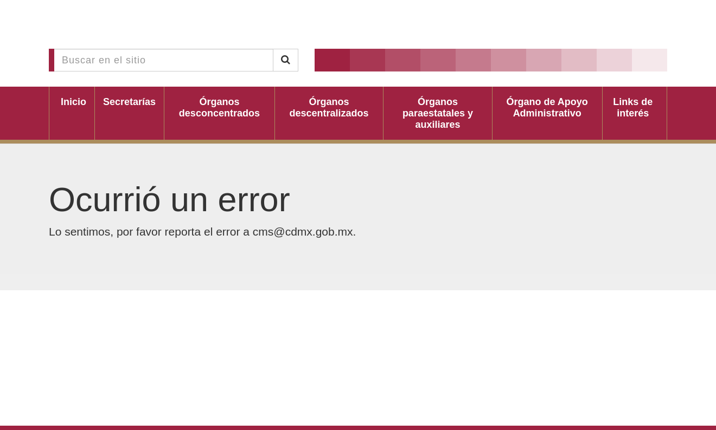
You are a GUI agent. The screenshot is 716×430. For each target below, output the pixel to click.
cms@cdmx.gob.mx (303, 231)
